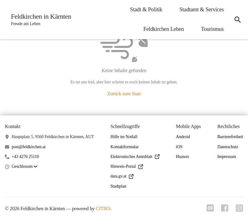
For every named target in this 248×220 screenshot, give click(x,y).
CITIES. (104, 208)
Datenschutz (227, 147)
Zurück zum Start (124, 93)
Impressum (226, 156)
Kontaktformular (125, 147)
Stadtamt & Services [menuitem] (201, 9)
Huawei (182, 156)
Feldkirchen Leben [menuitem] (163, 29)
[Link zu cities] (210, 210)
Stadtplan (118, 186)
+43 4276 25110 (25, 156)
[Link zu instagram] (239, 210)
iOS (179, 147)
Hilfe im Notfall (124, 136)
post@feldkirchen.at (29, 147)
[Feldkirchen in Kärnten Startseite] (39, 19)
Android (183, 136)
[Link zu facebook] (224, 210)
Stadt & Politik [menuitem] (146, 9)
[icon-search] (238, 19)
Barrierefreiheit (230, 136)
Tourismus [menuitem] (212, 29)
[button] (24, 166)
